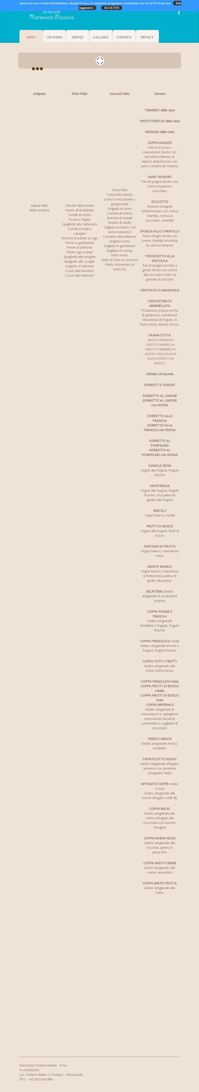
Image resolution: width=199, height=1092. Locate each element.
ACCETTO (111, 8)
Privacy (147, 37)
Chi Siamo (54, 37)
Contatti (123, 37)
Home (30, 37)
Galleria (100, 37)
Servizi (77, 37)
